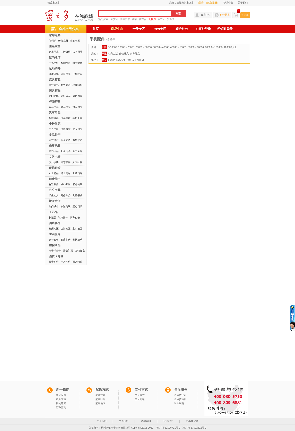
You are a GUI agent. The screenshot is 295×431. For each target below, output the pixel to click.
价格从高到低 (135, 60)
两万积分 (77, 261)
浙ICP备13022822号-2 (194, 427)
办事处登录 (203, 28)
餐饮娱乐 (77, 239)
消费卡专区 (56, 256)
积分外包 (182, 28)
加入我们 (124, 421)
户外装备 (77, 73)
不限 (104, 47)
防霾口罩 (125, 19)
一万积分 (65, 261)
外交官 (114, 19)
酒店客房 (54, 223)
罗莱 (134, 19)
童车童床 (77, 151)
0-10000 (112, 47)
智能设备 (65, 62)
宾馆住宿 (80, 250)
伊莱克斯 (63, 40)
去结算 (244, 15)
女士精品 (54, 173)
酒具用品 (65, 107)
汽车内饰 (65, 118)
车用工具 (77, 118)
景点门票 (77, 206)
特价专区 (160, 28)
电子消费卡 (55, 250)
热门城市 (54, 206)
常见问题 (61, 395)
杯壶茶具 (54, 101)
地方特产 (54, 140)
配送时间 (100, 399)
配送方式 (100, 395)
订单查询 (61, 407)
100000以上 (230, 47)
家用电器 (54, 35)
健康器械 (54, 73)
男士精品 (65, 173)
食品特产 (54, 134)
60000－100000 (213, 47)
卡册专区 (139, 28)
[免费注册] (212, 2)
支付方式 (140, 395)
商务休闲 (65, 84)
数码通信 (54, 57)
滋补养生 (65, 184)
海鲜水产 (77, 140)
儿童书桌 (77, 195)
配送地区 (100, 403)
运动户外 (54, 68)
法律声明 (146, 421)
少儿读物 (54, 162)
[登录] (201, 2)
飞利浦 (152, 19)
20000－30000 (144, 47)
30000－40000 (161, 47)
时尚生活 (113, 53)
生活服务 (54, 234)
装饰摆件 (63, 217)
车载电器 (54, 118)
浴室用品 (77, 51)
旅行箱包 (54, 84)
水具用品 (77, 107)
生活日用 (65, 51)
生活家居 (54, 46)
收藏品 (52, 217)
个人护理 (54, 129)
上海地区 (65, 228)
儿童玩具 (65, 151)
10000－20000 (126, 47)
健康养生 (54, 179)
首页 (96, 28)
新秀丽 (142, 19)
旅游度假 (54, 201)
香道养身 (54, 184)
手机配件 (54, 62)
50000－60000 (196, 47)
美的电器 (75, 40)
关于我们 (243, 2)
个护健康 (54, 123)
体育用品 (65, 73)
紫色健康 (77, 184)
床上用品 (54, 51)
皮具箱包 (54, 79)
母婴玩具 (54, 145)
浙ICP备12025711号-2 (168, 427)
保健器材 (65, 129)
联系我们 (168, 421)
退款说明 (179, 403)
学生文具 (54, 195)
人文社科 (77, 162)
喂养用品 (54, 151)
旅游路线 (65, 206)
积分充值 (61, 399)
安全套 (171, 19)
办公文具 (54, 190)
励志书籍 (65, 162)
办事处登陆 (192, 421)
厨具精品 (54, 90)
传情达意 (124, 53)
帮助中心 (228, 2)
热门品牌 (54, 96)
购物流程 (61, 403)
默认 (104, 60)
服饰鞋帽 (54, 167)
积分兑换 (225, 14)
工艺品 (53, 212)
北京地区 (77, 228)
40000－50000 (178, 47)
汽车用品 (54, 112)
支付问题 (140, 399)
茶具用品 (54, 107)
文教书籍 (54, 156)
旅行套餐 (54, 239)
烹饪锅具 (65, 96)
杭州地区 (54, 228)
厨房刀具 (77, 96)
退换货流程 (180, 399)
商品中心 (117, 28)
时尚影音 (77, 62)
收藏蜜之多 (54, 2)
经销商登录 (225, 28)
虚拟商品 (54, 245)
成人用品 (77, 129)
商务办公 (65, 195)
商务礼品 (135, 53)
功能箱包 (77, 84)
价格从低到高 (116, 60)
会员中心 (206, 14)
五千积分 (54, 261)
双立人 (161, 19)
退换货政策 (180, 395)
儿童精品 (77, 173)
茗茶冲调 (65, 140)
